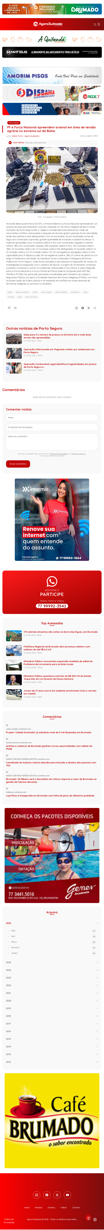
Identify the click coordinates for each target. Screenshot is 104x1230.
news (85, 292)
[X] (88, 308)
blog (20, 297)
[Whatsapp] (76, 308)
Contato (76, 1208)
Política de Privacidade (58, 454)
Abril (53, 936)
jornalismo (75, 292)
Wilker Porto (17, 136)
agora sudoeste (22, 292)
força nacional (31, 297)
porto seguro (46, 292)
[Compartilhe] (94, 308)
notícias (11, 297)
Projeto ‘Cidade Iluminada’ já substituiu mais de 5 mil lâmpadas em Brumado (48, 732)
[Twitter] (57, 1195)
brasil (10, 292)
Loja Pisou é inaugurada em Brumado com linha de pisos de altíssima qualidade (50, 795)
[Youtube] (68, 1195)
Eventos (51, 1208)
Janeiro (53, 953)
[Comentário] (9, 308)
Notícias (38, 1208)
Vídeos (64, 1208)
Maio (53, 931)
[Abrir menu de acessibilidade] (88, 1218)
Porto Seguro (14, 123)
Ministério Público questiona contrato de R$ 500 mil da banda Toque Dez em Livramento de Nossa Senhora (57, 677)
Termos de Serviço (79, 454)
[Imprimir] (15, 308)
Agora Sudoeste (32, 136)
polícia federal (61, 292)
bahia (35, 292)
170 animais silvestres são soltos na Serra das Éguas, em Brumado (61, 631)
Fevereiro (53, 948)
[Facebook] (82, 308)
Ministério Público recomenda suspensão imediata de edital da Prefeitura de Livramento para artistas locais (58, 663)
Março (53, 942)
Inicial (26, 1208)
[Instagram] (36, 1195)
